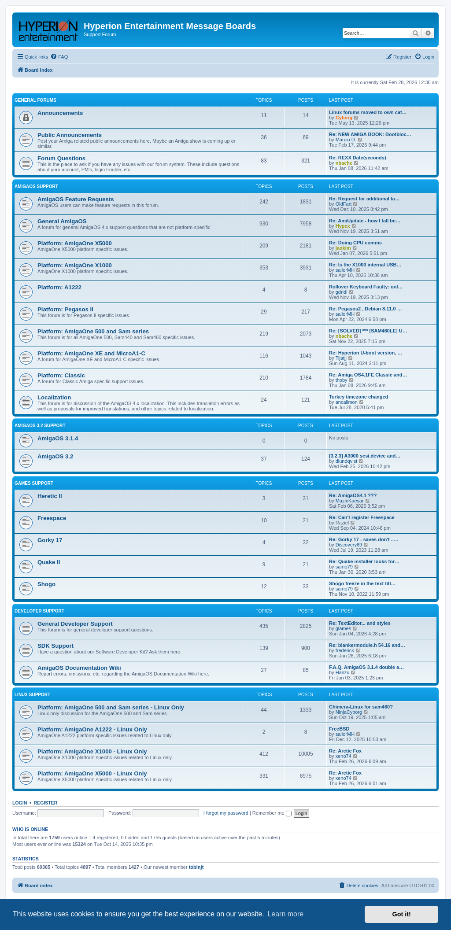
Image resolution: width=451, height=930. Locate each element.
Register (46, 802)
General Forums (35, 100)
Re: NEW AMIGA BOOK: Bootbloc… (370, 134)
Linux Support (32, 694)
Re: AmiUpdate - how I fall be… (364, 220)
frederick (345, 650)
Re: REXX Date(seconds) (357, 157)
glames (343, 628)
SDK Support (55, 645)
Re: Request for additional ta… (364, 198)
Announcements (60, 113)
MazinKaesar (350, 500)
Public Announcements (69, 135)
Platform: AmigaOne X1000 (74, 265)
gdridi (341, 292)
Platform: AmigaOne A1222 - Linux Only (92, 729)
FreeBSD (339, 728)
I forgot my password (225, 813)
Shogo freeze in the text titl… (362, 583)
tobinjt (196, 867)
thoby (341, 380)
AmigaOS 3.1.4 (57, 438)
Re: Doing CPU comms (355, 242)
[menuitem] (59, 57)
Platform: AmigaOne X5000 (74, 243)
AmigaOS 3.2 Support (40, 425)
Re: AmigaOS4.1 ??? (353, 495)
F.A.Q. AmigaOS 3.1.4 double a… (366, 667)
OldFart (344, 204)
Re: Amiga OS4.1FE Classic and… (368, 374)
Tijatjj (341, 358)
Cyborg (344, 117)
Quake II (48, 562)
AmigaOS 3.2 (55, 456)
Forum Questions (61, 158)
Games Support (34, 483)
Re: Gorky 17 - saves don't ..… (364, 539)
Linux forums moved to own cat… (368, 112)
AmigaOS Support (36, 186)
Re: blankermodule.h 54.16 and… (367, 645)
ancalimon (347, 402)
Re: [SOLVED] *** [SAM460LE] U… (368, 330)
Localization (54, 397)
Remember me (272, 813)
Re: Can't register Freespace (362, 517)
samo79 (344, 566)
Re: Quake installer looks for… (364, 561)
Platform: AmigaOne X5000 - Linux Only (92, 773)
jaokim (343, 248)
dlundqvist (347, 461)
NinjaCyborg (349, 712)
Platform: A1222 (59, 287)
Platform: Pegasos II (65, 309)
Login (19, 802)
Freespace (51, 518)
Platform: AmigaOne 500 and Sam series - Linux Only (110, 707)
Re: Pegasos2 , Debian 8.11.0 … (365, 308)
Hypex (343, 226)
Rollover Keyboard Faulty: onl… (366, 286)
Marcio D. (346, 139)
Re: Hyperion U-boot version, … (365, 352)
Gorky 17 (49, 540)
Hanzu (343, 672)
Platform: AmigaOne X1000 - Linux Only (92, 751)
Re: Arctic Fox (345, 750)
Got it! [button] (401, 914)
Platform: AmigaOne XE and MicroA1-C (91, 353)
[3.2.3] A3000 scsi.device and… (364, 455)
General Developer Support (75, 623)
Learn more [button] (285, 914)
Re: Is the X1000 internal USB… (365, 264)
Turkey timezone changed (358, 396)
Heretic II (49, 496)
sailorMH (345, 270)
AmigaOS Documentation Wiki (79, 667)
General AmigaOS (62, 221)
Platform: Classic (61, 375)
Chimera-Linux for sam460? (361, 706)
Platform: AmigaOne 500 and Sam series (93, 331)
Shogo (46, 584)
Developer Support (39, 611)
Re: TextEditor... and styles (360, 623)
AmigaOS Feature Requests (75, 199)
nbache (344, 163)
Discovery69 (349, 544)
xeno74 (343, 756)
